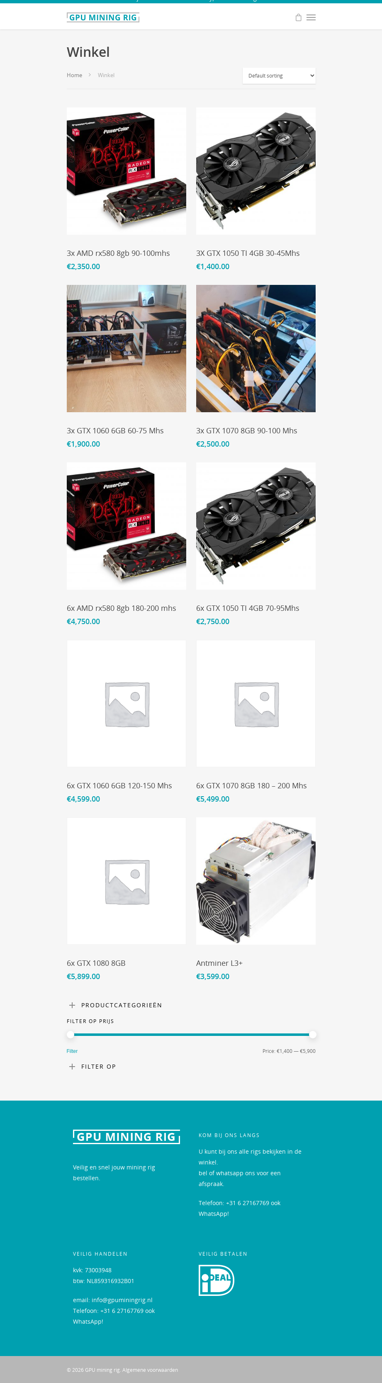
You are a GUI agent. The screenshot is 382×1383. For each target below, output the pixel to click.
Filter (72, 1051)
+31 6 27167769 (247, 1203)
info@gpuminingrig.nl (122, 1300)
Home (74, 75)
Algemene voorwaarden (150, 1369)
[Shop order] (279, 76)
